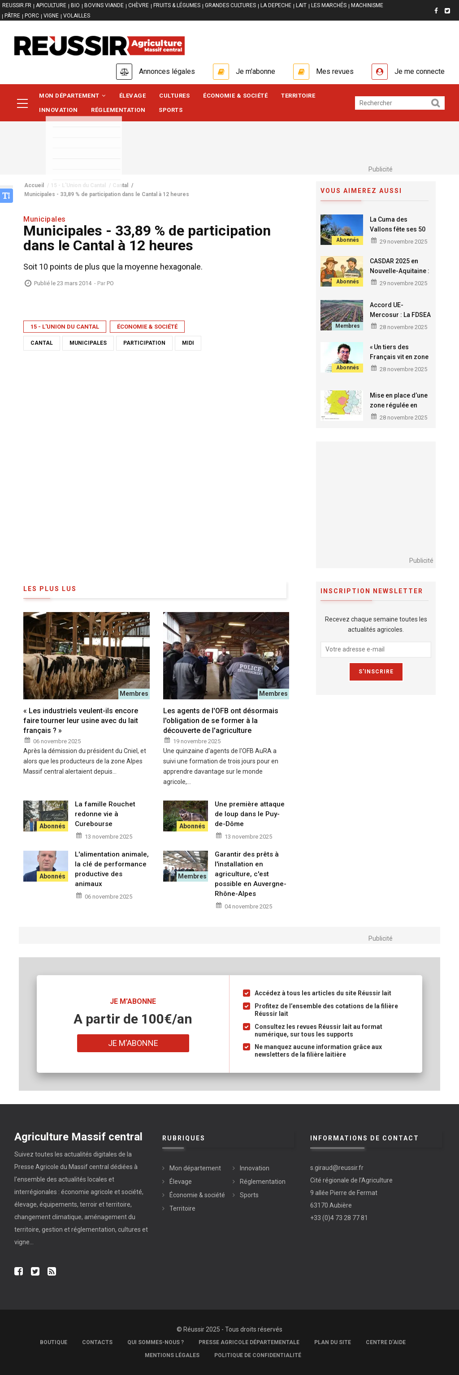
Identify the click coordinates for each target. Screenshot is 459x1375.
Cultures (174, 95)
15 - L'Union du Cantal (64, 326)
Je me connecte (419, 71)
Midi (188, 343)
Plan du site (332, 1342)
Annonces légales (167, 71)
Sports (170, 110)
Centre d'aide (386, 1342)
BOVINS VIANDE (104, 5)
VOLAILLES (76, 16)
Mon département (72, 95)
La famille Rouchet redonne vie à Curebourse (105, 814)
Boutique (53, 1342)
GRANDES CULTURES (230, 5)
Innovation (58, 110)
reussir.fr (16, 5)
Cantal (41, 343)
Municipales (88, 343)
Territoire (298, 95)
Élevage (132, 95)
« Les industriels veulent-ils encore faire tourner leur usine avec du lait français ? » (80, 721)
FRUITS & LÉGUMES (176, 5)
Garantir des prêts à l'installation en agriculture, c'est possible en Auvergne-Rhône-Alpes (250, 874)
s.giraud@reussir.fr (337, 1167)
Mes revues (335, 71)
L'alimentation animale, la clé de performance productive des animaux (112, 869)
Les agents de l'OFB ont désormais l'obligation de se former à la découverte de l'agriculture (220, 721)
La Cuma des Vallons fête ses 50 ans (397, 229)
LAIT (301, 5)
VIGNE (51, 16)
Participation (144, 343)
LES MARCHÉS (328, 5)
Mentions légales (172, 1355)
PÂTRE (12, 16)
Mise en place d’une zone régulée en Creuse (399, 405)
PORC (32, 16)
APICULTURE (51, 5)
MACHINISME (367, 5)
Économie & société (235, 95)
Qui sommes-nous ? (155, 1342)
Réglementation (118, 110)
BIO (75, 5)
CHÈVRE (138, 5)
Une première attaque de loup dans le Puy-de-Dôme (250, 814)
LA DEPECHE (275, 5)
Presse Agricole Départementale (249, 1342)
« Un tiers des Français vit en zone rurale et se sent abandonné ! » (400, 361)
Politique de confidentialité (257, 1355)
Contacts (97, 1342)
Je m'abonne (255, 71)
